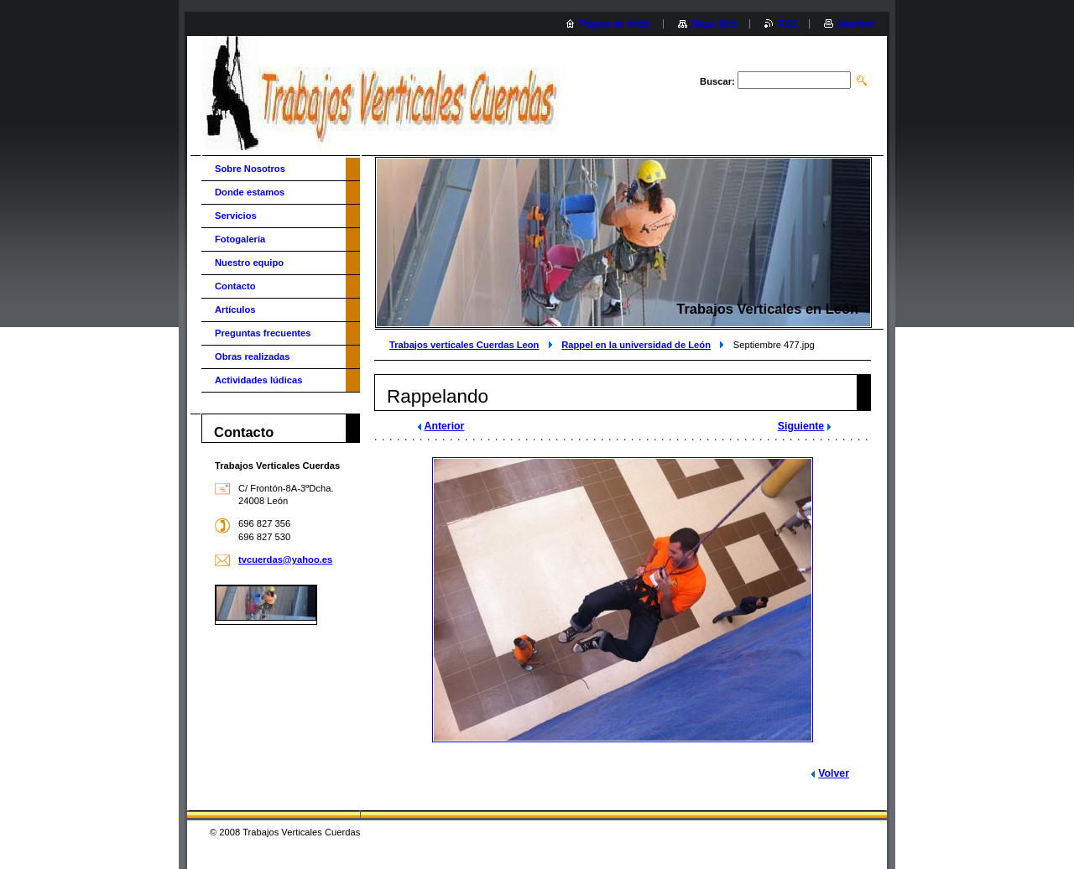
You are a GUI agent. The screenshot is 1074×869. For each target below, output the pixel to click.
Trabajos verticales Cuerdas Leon (464, 345)
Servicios (236, 216)
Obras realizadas (252, 356)
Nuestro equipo (249, 263)
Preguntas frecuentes (262, 333)
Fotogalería (240, 239)
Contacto (235, 286)
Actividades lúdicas (258, 380)
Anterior (445, 426)
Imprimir (856, 23)
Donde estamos (249, 192)
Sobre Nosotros (250, 169)
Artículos (235, 309)
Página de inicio (615, 23)
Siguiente (801, 426)
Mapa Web (714, 23)
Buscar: (717, 81)
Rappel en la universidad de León (636, 345)
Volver (833, 773)
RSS (787, 23)
